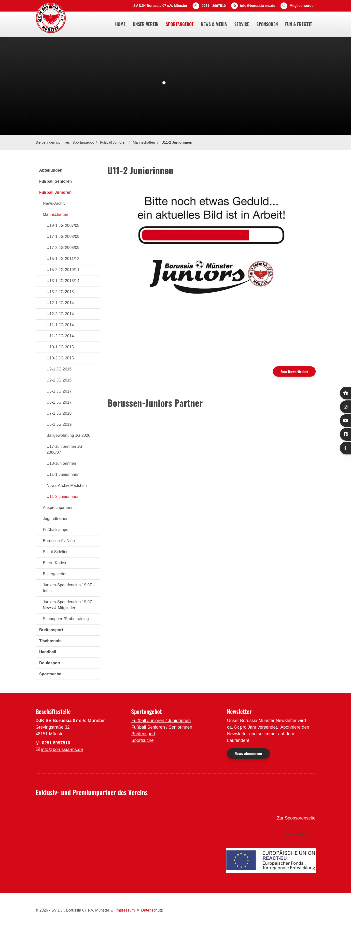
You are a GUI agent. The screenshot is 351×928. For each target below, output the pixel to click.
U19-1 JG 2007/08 (63, 225)
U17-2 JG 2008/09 (63, 248)
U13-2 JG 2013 (60, 292)
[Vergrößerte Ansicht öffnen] (211, 258)
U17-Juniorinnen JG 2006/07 (65, 449)
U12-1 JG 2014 (60, 303)
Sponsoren (267, 24)
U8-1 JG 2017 (59, 391)
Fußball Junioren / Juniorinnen (161, 720)
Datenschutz (152, 910)
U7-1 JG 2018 (59, 413)
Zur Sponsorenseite (296, 818)
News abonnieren (248, 753)
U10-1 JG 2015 (60, 347)
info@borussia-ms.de (257, 6)
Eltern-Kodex (54, 563)
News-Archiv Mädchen (67, 485)
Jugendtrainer (55, 519)
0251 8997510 (56, 742)
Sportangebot (180, 24)
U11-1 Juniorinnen (63, 474)
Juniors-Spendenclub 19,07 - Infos (69, 588)
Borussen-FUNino (59, 541)
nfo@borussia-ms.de (62, 749)
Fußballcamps (55, 530)
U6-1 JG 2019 (59, 424)
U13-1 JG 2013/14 (63, 281)
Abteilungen (51, 170)
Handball (47, 652)
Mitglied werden (303, 6)
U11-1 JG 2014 (60, 325)
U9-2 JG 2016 (59, 380)
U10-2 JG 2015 (60, 358)
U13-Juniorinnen (61, 463)
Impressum (125, 910)
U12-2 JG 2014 (60, 314)
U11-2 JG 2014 (60, 336)
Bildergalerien (55, 574)
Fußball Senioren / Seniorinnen (161, 727)
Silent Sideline (56, 552)
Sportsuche (50, 674)
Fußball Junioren (113, 142)
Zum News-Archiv (294, 371)
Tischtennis (50, 641)
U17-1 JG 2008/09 (63, 236)
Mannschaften (144, 142)
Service (241, 24)
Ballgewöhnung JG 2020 (69, 435)
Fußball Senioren (55, 181)
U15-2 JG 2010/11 (63, 270)
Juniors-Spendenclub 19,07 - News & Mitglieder (69, 605)
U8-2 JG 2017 (59, 402)
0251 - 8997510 (214, 6)
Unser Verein (145, 24)
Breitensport (51, 630)
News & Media (214, 24)
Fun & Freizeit (298, 24)
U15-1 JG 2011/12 (63, 259)
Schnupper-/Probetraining (66, 619)
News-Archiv (54, 203)
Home (120, 24)
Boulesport (49, 663)
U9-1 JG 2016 (59, 369)
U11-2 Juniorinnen (176, 142)
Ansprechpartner (58, 507)
